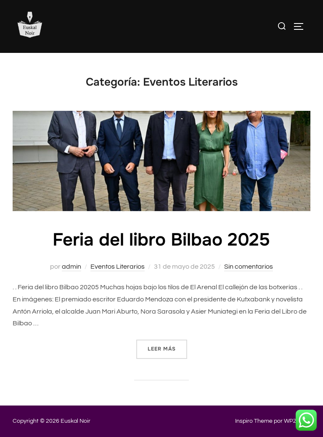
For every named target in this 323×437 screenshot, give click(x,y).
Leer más (167, 348)
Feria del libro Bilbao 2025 (161, 239)
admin (71, 266)
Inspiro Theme (254, 421)
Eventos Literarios (117, 266)
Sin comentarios (248, 266)
